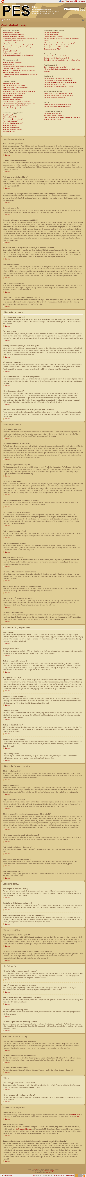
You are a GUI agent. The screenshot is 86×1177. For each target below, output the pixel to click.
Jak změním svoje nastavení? (12, 62)
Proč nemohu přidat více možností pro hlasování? (19, 91)
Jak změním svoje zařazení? (12, 72)
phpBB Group (75, 1115)
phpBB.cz (48, 1172)
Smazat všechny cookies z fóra (64, 1175)
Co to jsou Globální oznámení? (13, 123)
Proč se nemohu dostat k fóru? (12, 95)
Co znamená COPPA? (10, 51)
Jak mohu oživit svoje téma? (12, 108)
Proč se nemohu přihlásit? (11, 32)
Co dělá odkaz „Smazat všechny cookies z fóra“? (18, 55)
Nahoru (7, 155)
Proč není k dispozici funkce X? (54, 115)
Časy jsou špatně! (8, 64)
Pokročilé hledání (79, 10)
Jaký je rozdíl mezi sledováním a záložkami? (58, 93)
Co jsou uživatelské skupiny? (53, 36)
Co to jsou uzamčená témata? (12, 129)
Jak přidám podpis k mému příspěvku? (15, 87)
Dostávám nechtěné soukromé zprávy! (56, 58)
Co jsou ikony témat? (9, 131)
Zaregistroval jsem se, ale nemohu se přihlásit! (18, 45)
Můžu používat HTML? (10, 117)
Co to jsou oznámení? (10, 125)
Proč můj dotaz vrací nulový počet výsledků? (58, 80)
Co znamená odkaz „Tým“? (52, 49)
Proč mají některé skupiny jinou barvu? (56, 45)
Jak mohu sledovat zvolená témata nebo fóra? (59, 95)
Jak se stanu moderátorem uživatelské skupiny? (59, 43)
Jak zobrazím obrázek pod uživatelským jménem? (19, 70)
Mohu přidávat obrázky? (10, 121)
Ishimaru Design (49, 1170)
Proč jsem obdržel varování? (12, 99)
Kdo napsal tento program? (52, 113)
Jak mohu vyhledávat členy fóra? (54, 84)
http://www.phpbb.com (23, 1129)
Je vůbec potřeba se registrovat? (13, 34)
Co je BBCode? (8, 115)
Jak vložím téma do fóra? (11, 83)
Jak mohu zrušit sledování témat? (54, 97)
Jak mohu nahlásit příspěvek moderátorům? (17, 102)
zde (78, 1117)
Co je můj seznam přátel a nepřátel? (55, 67)
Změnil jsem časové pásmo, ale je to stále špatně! (19, 66)
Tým (33, 1175)
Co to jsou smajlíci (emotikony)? (13, 119)
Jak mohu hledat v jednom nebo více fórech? (58, 78)
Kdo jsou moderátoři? (51, 34)
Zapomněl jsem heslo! (10, 43)
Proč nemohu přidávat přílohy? (12, 97)
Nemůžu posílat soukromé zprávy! (55, 56)
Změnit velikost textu (83, 20)
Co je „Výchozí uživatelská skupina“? (56, 47)
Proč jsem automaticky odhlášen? (13, 36)
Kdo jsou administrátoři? (51, 32)
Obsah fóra (7, 20)
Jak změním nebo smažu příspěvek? (14, 85)
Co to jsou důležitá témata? (11, 127)
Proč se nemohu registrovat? (12, 53)
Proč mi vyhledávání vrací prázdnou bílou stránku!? (60, 82)
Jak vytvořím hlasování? (10, 89)
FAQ (63, 1)
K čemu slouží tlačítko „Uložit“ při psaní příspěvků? (19, 104)
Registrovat (71, 1)
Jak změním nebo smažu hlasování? (14, 93)
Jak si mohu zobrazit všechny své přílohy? (57, 106)
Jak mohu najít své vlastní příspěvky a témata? (59, 86)
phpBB (36, 1169)
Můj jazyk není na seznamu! (12, 68)
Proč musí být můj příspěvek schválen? (15, 106)
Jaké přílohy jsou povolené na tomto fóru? (57, 104)
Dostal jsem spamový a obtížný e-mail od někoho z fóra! (62, 60)
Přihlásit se (81, 1)
